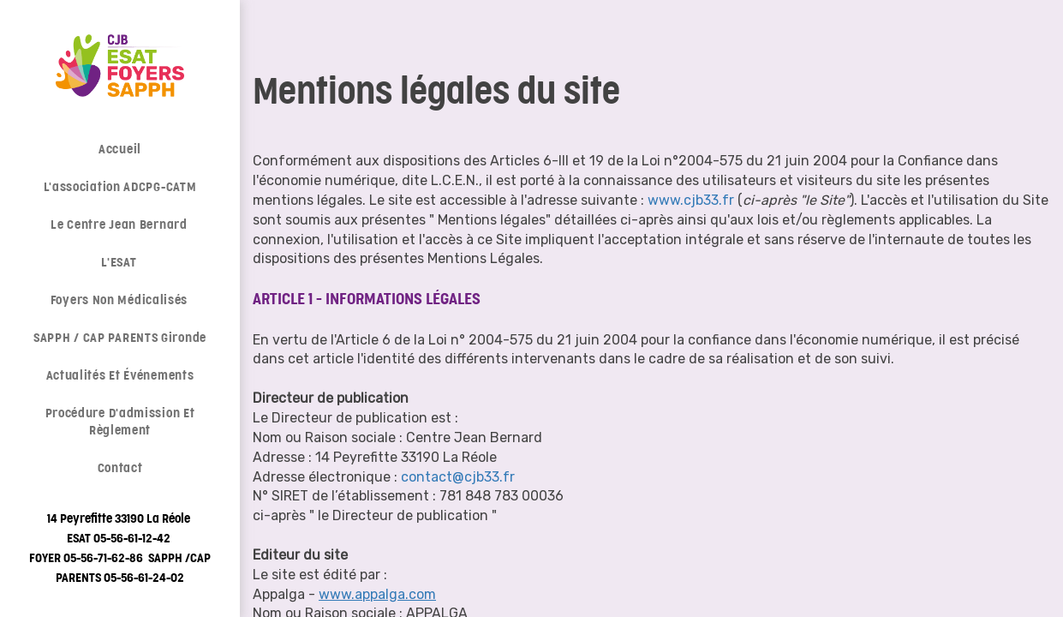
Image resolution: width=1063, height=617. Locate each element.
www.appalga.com (377, 594)
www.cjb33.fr (691, 200)
